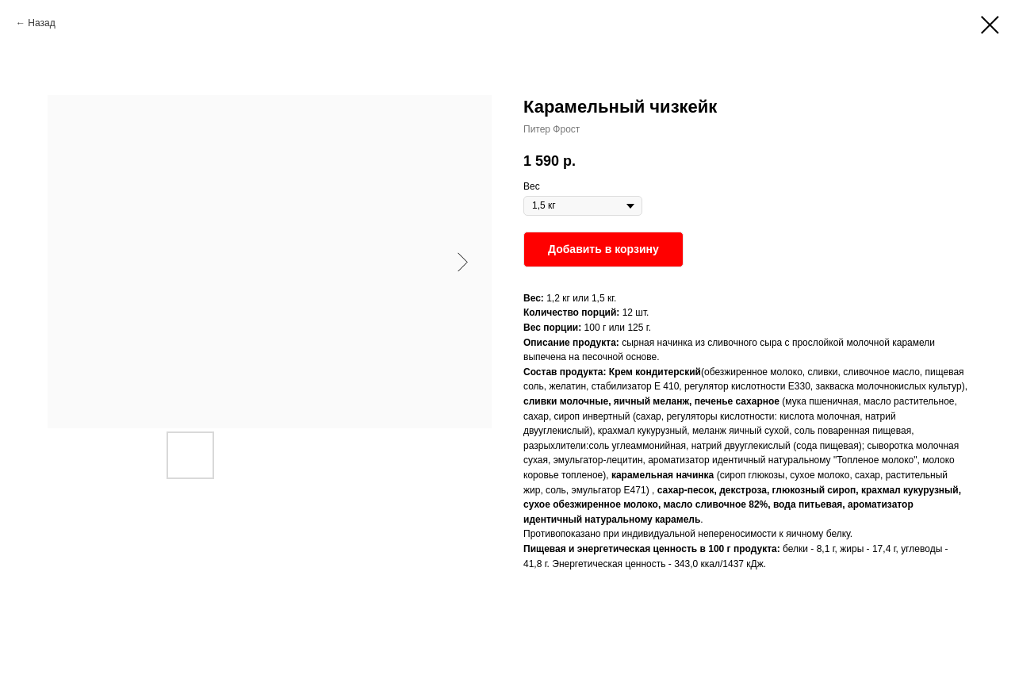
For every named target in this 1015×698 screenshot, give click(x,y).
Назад (41, 23)
